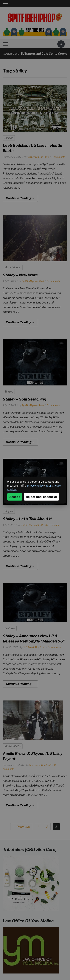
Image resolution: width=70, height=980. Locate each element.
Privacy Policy (35, 485)
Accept (14, 496)
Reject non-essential (41, 496)
